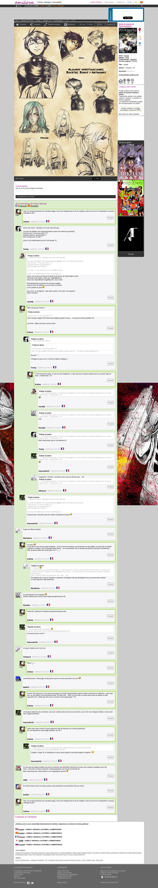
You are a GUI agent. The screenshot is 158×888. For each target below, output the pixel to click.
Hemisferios (26, 853)
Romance (73, 860)
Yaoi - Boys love (97, 860)
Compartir (37, 24)
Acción (17, 860)
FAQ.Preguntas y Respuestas (67, 874)
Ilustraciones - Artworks (29, 860)
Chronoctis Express (37, 853)
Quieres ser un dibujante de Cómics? (113, 871)
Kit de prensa (18, 874)
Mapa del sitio (62, 882)
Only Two (32, 854)
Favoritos (23, 24)
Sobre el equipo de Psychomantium (126, 25)
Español (32, 206)
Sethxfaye (122, 853)
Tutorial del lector (63, 871)
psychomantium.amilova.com (129, 75)
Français (21, 206)
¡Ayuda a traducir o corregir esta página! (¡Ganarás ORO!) (130, 109)
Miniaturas (71, 24)
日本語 (19, 841)
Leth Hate (59, 854)
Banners (17, 876)
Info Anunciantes (20, 878)
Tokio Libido (77, 853)
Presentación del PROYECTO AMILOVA (28, 871)
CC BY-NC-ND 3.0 (108, 877)
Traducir (110, 218)
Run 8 (65, 854)
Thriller (88, 860)
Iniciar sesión (109, 2)
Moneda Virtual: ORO (64, 876)
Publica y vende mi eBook (109, 873)
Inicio (16, 20)
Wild (80, 854)
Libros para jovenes (62, 860)
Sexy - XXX (81, 860)
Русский (20, 845)
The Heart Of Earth (99, 853)
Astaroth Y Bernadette (43, 854)
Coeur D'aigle (73, 854)
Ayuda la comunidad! (64, 873)
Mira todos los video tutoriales (129, 114)
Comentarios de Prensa (22, 873)
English (19, 829)
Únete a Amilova (96, 2)
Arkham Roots (87, 853)
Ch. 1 (67, 20)
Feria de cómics (105, 874)
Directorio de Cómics (27, 20)
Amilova (18, 853)
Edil (53, 854)
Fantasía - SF (47, 20)
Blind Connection (112, 853)
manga (38, 20)
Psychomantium (58, 20)
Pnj (84, 854)
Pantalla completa (54, 24)
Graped (129, 853)
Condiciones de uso (64, 878)
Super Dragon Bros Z (52, 853)
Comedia (51, 860)
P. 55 (73, 20)
